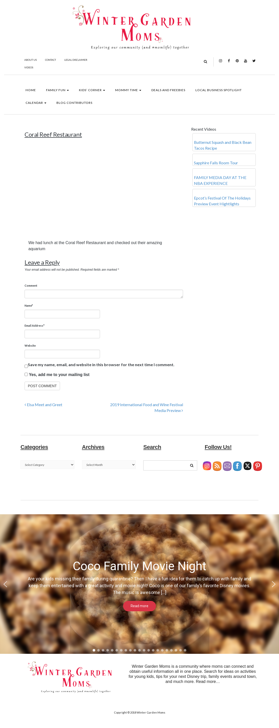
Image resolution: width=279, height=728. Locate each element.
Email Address (35, 325)
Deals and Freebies (168, 90)
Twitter (254, 63)
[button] (5, 584)
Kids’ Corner (92, 90)
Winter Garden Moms (151, 712)
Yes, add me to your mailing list (57, 374)
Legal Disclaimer (75, 59)
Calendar (36, 103)
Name (29, 305)
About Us (30, 59)
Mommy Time (128, 90)
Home (31, 90)
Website (30, 345)
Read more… (208, 681)
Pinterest (237, 63)
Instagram (220, 63)
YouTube (246, 63)
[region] (139, 584)
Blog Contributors (74, 103)
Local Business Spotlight (218, 90)
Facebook (229, 63)
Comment (31, 285)
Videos (28, 67)
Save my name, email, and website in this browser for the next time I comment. (101, 365)
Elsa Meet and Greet (43, 404)
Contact (50, 59)
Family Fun (57, 90)
